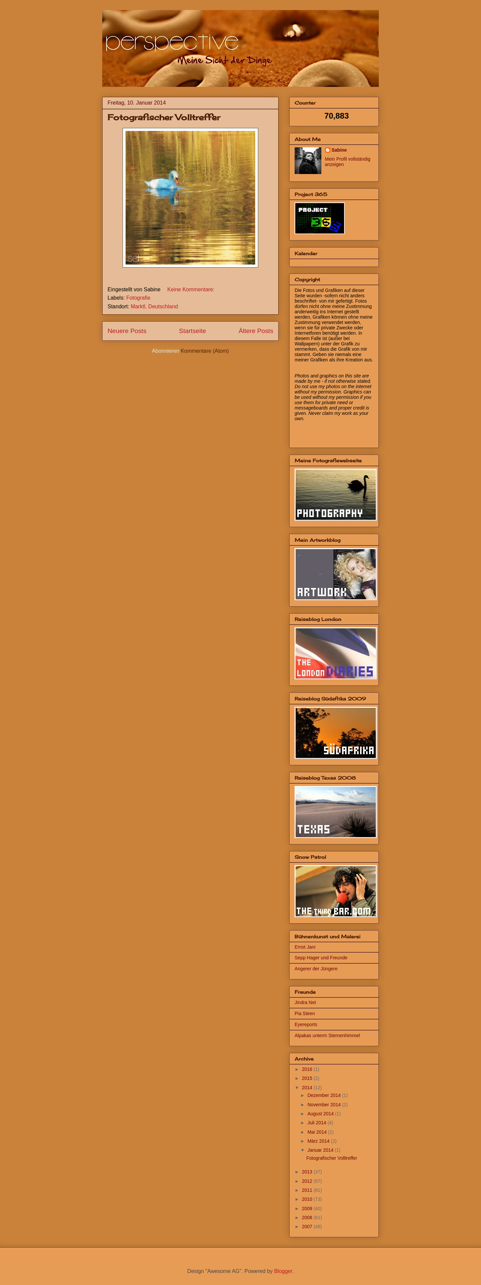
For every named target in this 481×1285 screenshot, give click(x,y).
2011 (308, 1190)
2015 (308, 1078)
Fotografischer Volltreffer (164, 117)
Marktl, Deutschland (154, 306)
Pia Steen (305, 1013)
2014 (308, 1087)
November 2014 (324, 1104)
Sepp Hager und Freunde (321, 957)
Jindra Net (305, 1002)
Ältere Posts (256, 330)
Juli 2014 (317, 1122)
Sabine (339, 150)
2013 (308, 1171)
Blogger (283, 1271)
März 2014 (319, 1141)
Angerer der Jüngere (316, 968)
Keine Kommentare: (190, 289)
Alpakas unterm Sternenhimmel (327, 1035)
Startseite (192, 330)
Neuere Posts (127, 330)
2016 (308, 1069)
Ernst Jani (305, 947)
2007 (308, 1226)
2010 (308, 1199)
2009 (308, 1208)
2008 (308, 1217)
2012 (308, 1181)
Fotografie (138, 298)
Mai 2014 (317, 1132)
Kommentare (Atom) (205, 351)
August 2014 (321, 1113)
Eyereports (306, 1024)
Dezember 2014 (324, 1095)
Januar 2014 (321, 1150)
